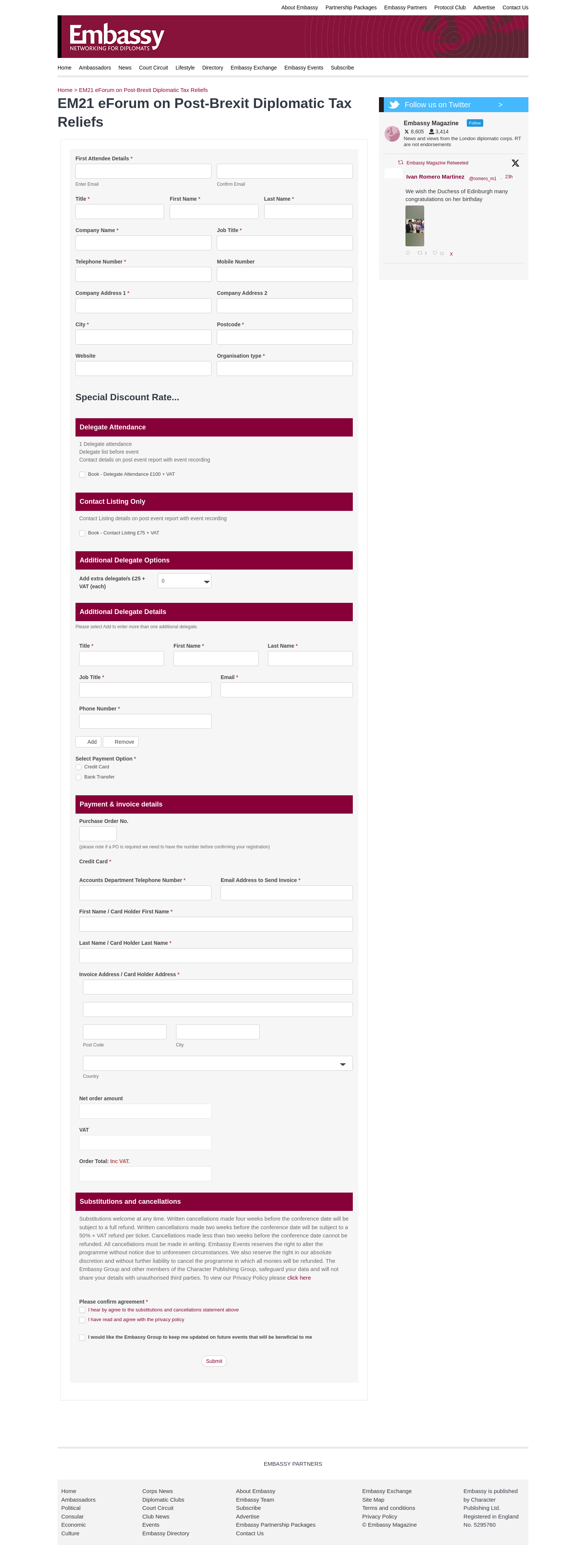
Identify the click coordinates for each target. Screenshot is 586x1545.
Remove (120, 742)
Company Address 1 (102, 293)
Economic (73, 1524)
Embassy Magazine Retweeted (437, 163)
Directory (212, 68)
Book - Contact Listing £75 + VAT (119, 533)
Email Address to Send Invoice (260, 880)
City (82, 324)
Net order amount (101, 1098)
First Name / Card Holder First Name (126, 912)
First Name (185, 199)
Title (82, 199)
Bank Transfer (95, 777)
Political (71, 1508)
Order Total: (104, 1161)
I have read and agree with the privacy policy (136, 1319)
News (125, 68)
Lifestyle (185, 68)
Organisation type (241, 356)
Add (88, 742)
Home (64, 68)
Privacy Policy (379, 1516)
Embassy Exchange (254, 68)
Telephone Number (100, 262)
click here (299, 1277)
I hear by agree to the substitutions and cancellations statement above (163, 1310)
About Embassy (299, 7)
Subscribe (342, 68)
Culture (70, 1533)
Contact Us (515, 7)
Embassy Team (255, 1499)
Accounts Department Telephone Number (132, 880)
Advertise (484, 7)
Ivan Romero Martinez (435, 176)
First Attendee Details (104, 158)
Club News (156, 1516)
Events (151, 1524)
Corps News (157, 1491)
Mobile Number (236, 262)
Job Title (229, 230)
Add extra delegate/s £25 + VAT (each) (112, 582)
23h (509, 176)
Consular (72, 1516)
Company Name (96, 230)
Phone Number (99, 709)
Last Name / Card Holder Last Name (125, 943)
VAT (84, 1130)
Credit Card (92, 767)
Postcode (230, 324)
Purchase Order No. (104, 821)
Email (229, 677)
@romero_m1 (483, 178)
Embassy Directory (165, 1533)
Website (85, 356)
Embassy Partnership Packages (276, 1524)
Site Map (373, 1499)
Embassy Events (303, 68)
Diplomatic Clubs (163, 1499)
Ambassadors (95, 68)
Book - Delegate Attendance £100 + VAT (127, 474)
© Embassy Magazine (389, 1524)
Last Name (279, 199)
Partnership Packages (351, 7)
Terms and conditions (388, 1508)
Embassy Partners (405, 7)
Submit (214, 1361)
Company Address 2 (242, 293)
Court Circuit (153, 68)
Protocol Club (450, 7)
